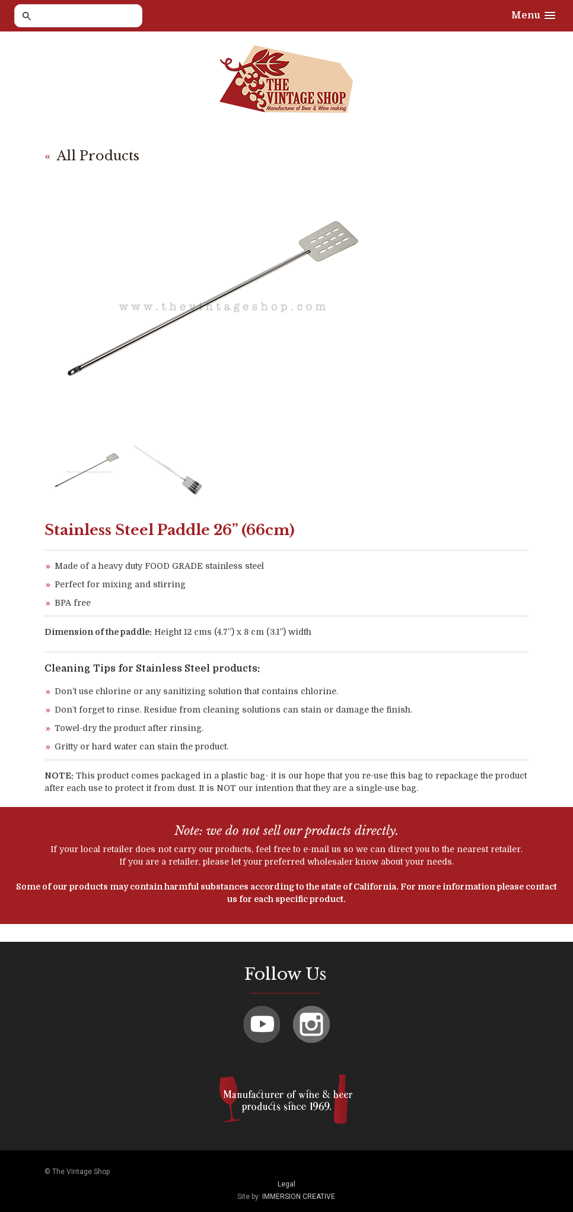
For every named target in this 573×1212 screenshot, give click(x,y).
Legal (286, 1184)
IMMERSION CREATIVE (298, 1196)
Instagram (311, 1024)
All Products (98, 156)
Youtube (262, 1024)
